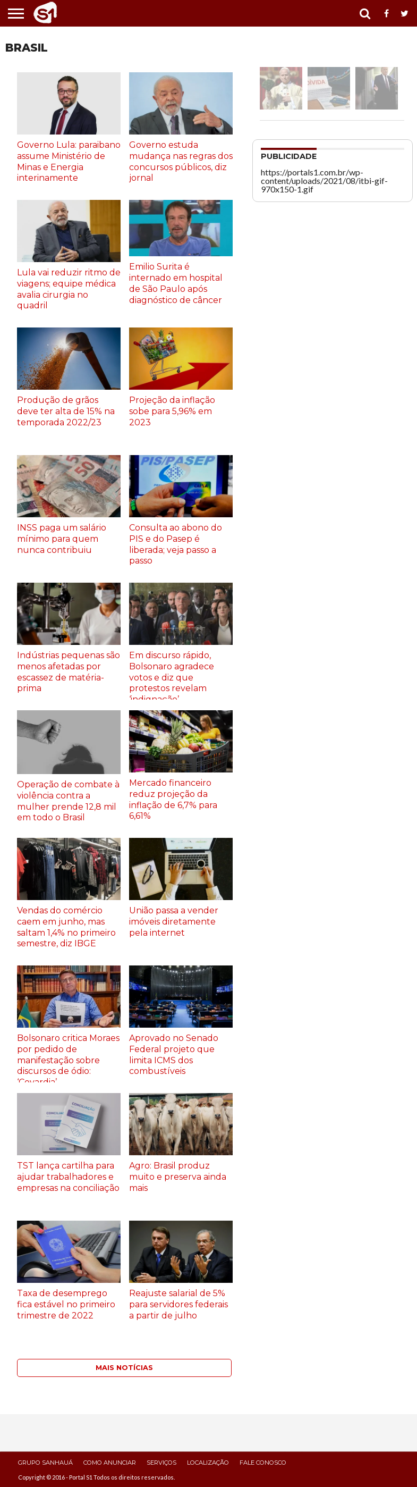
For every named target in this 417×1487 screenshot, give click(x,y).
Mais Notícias (124, 1368)
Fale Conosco (263, 1462)
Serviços (161, 1462)
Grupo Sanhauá (45, 1462)
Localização (208, 1462)
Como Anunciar (109, 1462)
